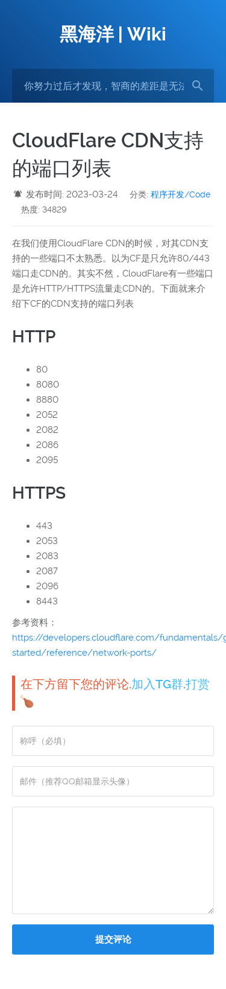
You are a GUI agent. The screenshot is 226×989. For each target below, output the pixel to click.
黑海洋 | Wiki (113, 34)
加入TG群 (157, 684)
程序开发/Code (180, 194)
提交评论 (113, 939)
